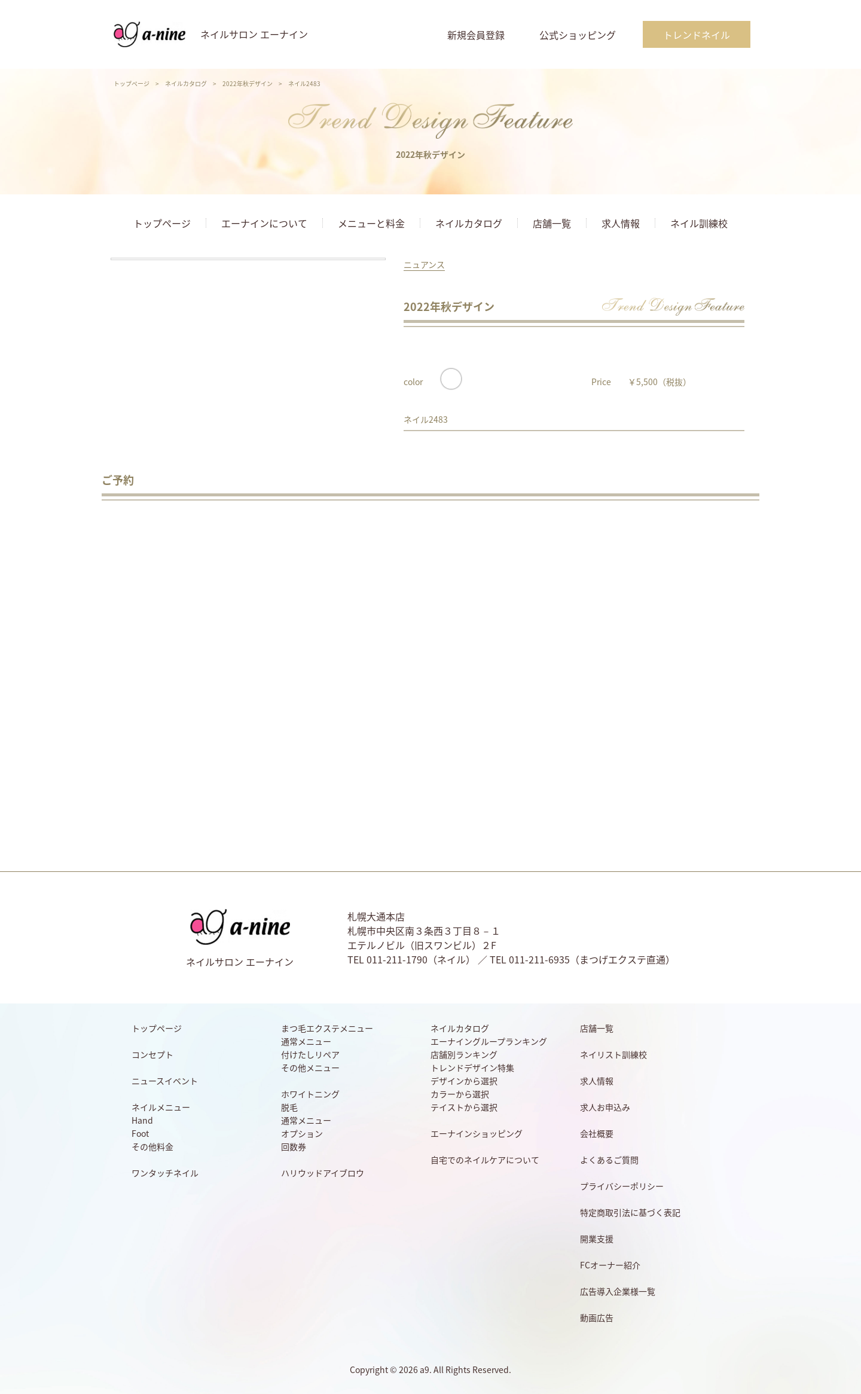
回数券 (293, 1146)
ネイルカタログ (186, 83)
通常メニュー (306, 1041)
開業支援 (596, 1238)
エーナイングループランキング (488, 1041)
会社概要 (596, 1133)
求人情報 (621, 223)
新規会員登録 (476, 35)
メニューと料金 (371, 223)
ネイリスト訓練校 (613, 1054)
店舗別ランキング (463, 1054)
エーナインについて (264, 223)
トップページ (131, 83)
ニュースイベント (165, 1081)
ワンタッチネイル (165, 1173)
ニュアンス (424, 264)
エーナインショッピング (476, 1133)
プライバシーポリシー (622, 1186)
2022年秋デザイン (247, 83)
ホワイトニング (310, 1094)
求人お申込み (605, 1107)
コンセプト (152, 1054)
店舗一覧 (552, 223)
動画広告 (596, 1317)
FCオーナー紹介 (610, 1265)
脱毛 (289, 1107)
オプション (302, 1133)
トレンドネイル (696, 35)
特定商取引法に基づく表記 (630, 1212)
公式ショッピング (577, 35)
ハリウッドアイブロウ (322, 1173)
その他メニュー (310, 1067)
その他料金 (152, 1146)
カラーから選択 (459, 1094)
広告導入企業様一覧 (617, 1291)
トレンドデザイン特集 (472, 1067)
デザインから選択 (463, 1081)
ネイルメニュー (161, 1107)
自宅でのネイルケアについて (484, 1160)
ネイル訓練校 (699, 223)
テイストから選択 (463, 1107)
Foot (140, 1133)
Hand (142, 1120)
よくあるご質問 (609, 1160)
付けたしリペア (310, 1054)
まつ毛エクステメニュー (327, 1028)
